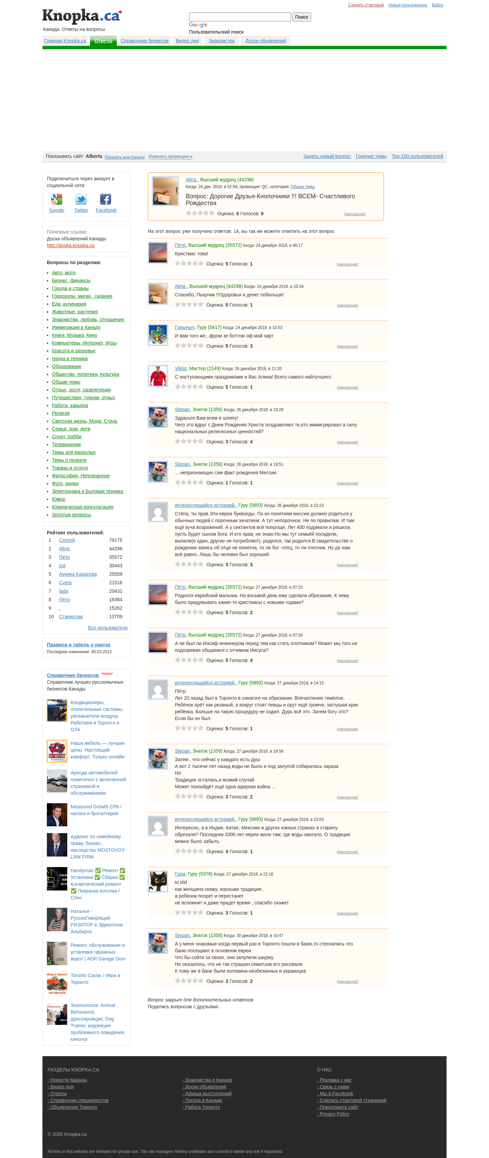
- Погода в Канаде (202, 1100)
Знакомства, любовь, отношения (88, 319)
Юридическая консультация (82, 507)
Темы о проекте (69, 460)
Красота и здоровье (73, 350)
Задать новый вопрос (326, 156)
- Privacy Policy (333, 1114)
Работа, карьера (70, 405)
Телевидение (66, 444)
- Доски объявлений (204, 1086)
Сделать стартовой (366, 5)
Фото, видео (65, 483)
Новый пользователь (407, 5)
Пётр (64, 557)
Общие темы (66, 382)
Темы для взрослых (73, 452)
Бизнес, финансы (71, 280)
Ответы (103, 40)
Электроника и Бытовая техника (87, 491)
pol (62, 565)
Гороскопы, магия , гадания (82, 296)
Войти (437, 5)
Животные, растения (75, 311)
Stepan (182, 409)
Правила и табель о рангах (79, 644)
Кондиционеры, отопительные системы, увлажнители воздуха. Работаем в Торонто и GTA (97, 716)
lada (63, 591)
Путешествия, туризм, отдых (83, 397)
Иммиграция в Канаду (76, 327)
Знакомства (221, 40)
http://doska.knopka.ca (70, 245)
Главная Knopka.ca (65, 40)
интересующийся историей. (205, 505)
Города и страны (70, 288)
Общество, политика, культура (85, 374)
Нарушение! (355, 214)
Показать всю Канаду (125, 157)
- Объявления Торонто (72, 1107)
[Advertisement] (244, 100)
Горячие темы (371, 156)
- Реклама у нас (334, 1080)
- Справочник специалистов (78, 1100)
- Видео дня (61, 1086)
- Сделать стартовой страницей (351, 1100)
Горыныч (184, 327)
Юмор (58, 499)
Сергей (67, 540)
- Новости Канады (67, 1080)
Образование (67, 366)
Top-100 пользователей (417, 156)
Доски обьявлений (266, 40)
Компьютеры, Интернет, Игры (84, 343)
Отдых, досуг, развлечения (81, 389)
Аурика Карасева (78, 574)
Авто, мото (63, 272)
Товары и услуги (70, 468)
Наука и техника (70, 358)
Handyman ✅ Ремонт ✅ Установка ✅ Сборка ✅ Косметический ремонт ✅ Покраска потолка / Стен (98, 884)
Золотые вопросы (71, 514)
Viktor (181, 368)
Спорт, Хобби (66, 436)
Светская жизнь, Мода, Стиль (84, 421)
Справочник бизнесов (145, 40)
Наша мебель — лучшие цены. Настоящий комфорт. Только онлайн (98, 749)
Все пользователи (108, 627)
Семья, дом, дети (71, 428)
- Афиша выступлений (207, 1093)
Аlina (64, 548)
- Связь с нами (333, 1086)
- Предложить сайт (337, 1107)
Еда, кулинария (69, 304)
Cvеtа (65, 582)
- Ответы (57, 1093)
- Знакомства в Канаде (207, 1080)
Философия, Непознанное (81, 475)
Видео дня (187, 40)
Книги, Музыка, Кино (74, 335)
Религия (61, 413)
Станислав (71, 616)
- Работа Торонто (201, 1107)
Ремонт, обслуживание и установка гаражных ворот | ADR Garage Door (98, 951)
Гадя (180, 874)
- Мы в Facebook (335, 1093)
